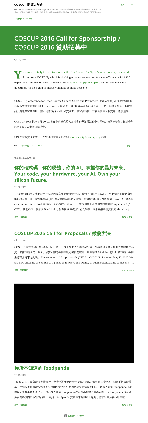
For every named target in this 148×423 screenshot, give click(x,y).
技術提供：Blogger (74, 415)
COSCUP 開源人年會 (28, 4)
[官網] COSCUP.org (24, 18)
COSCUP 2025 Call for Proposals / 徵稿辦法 (62, 233)
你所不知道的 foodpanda (41, 368)
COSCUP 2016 (36, 145)
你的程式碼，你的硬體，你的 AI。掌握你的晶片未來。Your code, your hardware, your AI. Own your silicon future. (71, 173)
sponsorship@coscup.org (85, 82)
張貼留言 (24, 217)
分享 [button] (129, 145)
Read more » (128, 217)
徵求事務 (25, 145)
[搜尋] (122, 4)
